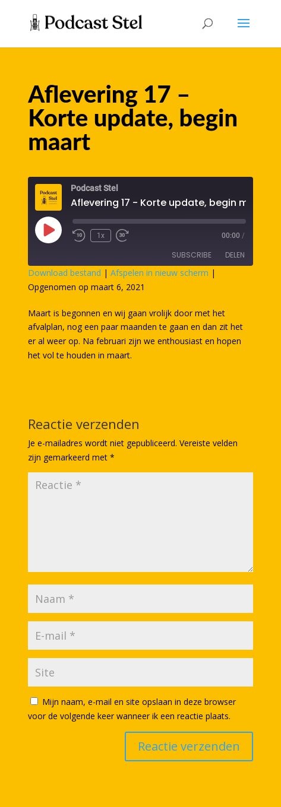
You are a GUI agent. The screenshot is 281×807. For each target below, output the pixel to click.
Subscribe (191, 255)
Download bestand (64, 272)
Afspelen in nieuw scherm (159, 272)
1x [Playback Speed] (101, 235)
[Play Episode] (48, 230)
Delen (235, 255)
